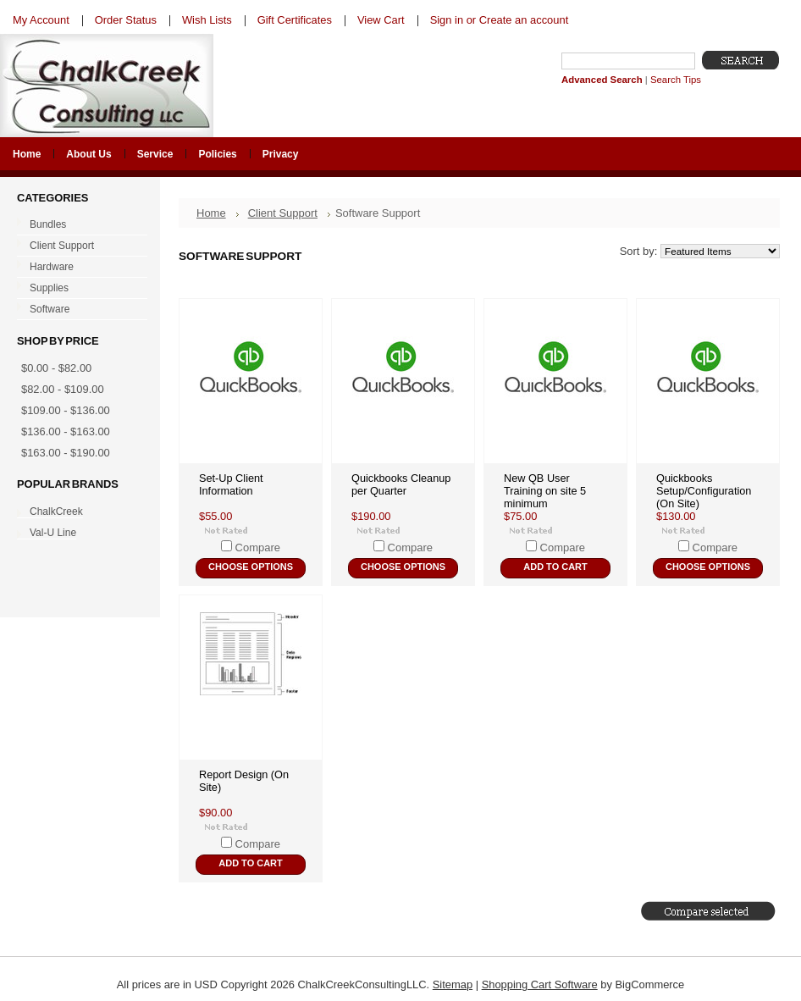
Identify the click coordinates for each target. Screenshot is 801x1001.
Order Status (126, 20)
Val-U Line (53, 533)
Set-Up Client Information (231, 484)
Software (78, 310)
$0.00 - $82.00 (56, 368)
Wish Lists (207, 20)
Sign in (446, 20)
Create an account (523, 20)
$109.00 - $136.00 (65, 410)
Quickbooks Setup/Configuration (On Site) (703, 491)
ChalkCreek (56, 511)
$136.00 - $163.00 (65, 431)
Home (211, 213)
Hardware (78, 267)
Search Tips (675, 80)
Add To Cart (555, 566)
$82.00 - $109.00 (62, 389)
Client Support (78, 246)
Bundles (78, 225)
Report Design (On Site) (244, 781)
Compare (257, 547)
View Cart (381, 20)
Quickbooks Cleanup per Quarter (400, 484)
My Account (41, 20)
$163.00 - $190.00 (65, 452)
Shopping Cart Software (540, 984)
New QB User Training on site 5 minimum (545, 491)
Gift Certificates (294, 20)
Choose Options (250, 566)
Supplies (78, 289)
